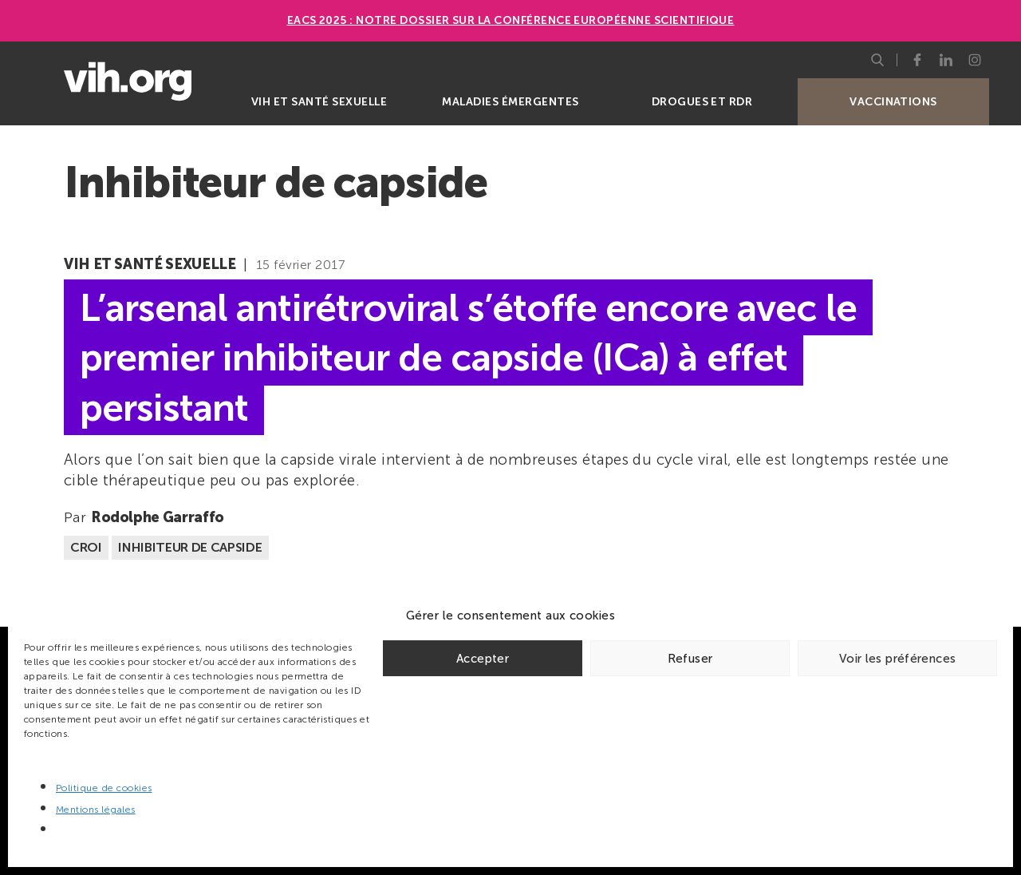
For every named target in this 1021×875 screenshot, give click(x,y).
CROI (86, 547)
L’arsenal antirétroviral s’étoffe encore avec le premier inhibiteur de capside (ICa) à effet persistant (468, 357)
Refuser (690, 658)
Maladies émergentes (510, 102)
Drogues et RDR (702, 102)
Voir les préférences (897, 658)
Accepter (482, 658)
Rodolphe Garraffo (157, 517)
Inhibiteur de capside (190, 547)
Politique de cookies (104, 788)
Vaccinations (893, 102)
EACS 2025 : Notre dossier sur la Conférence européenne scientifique (511, 20)
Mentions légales (96, 809)
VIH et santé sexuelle (319, 102)
